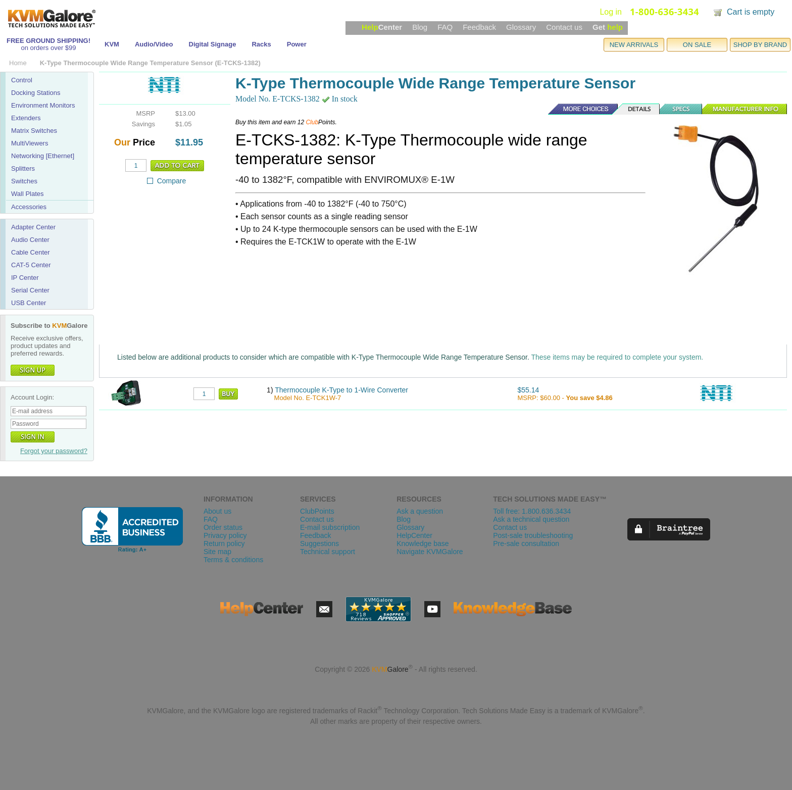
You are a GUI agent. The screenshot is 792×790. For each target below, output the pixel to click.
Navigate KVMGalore (430, 552)
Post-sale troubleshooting (533, 535)
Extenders (26, 118)
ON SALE (697, 44)
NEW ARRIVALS (634, 44)
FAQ (445, 27)
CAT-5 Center (31, 265)
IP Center (25, 277)
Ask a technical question (531, 519)
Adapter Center (33, 227)
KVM (112, 44)
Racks (261, 44)
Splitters (23, 168)
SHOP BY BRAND (760, 44)
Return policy (224, 543)
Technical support (327, 552)
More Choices (578, 109)
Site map (217, 552)
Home (18, 63)
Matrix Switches (34, 130)
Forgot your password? (53, 451)
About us (217, 511)
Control (21, 80)
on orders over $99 (48, 48)
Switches (24, 181)
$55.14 (528, 390)
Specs (681, 109)
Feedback (479, 27)
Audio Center (30, 239)
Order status (223, 527)
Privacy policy (225, 535)
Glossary (521, 27)
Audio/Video (154, 44)
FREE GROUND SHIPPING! (48, 40)
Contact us (564, 27)
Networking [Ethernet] (42, 156)
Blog (419, 27)
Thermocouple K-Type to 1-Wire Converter (341, 390)
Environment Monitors (43, 105)
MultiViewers (29, 143)
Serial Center (30, 290)
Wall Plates (27, 194)
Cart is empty (750, 12)
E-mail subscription (330, 527)
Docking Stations (36, 92)
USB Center (28, 303)
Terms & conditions (233, 560)
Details (636, 109)
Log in (611, 12)
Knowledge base (423, 543)
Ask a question (420, 511)
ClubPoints (317, 511)
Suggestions (319, 543)
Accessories (28, 207)
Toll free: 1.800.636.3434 (532, 511)
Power (297, 44)
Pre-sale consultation (526, 543)
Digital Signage (212, 44)
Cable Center (30, 252)
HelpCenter (414, 535)
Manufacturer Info (745, 109)
